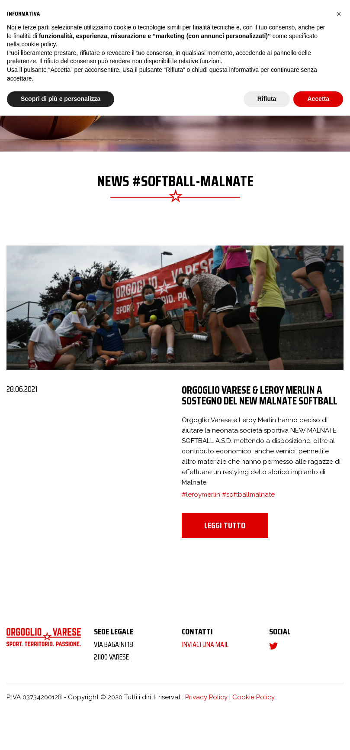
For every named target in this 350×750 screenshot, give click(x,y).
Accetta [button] (318, 98)
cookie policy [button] (38, 44)
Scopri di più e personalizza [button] (60, 98)
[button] (339, 14)
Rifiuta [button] (266, 98)
